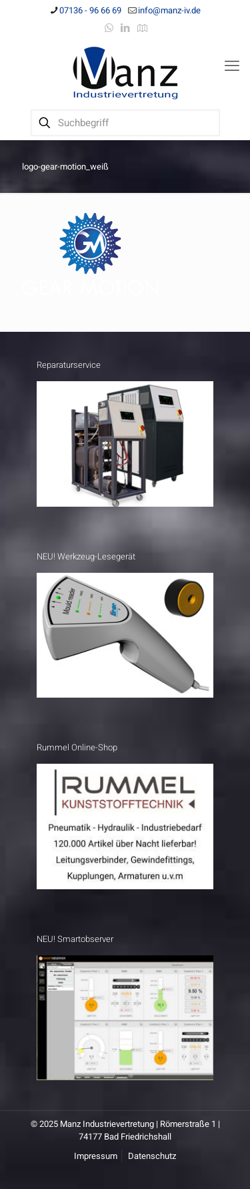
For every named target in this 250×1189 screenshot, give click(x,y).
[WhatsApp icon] (109, 28)
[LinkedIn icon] (126, 28)
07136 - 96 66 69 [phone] (90, 10)
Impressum (95, 1156)
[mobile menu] (232, 66)
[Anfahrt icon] (142, 28)
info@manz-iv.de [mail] (169, 10)
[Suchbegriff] (125, 122)
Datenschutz (152, 1156)
